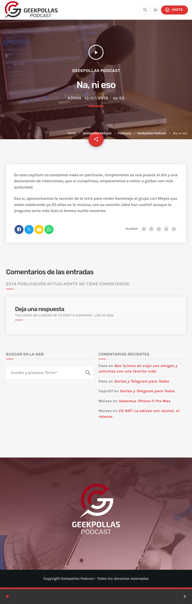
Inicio (72, 133)
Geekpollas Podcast (97, 133)
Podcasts (124, 133)
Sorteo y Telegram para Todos (141, 381)
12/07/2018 (96, 98)
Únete (174, 10)
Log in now (104, 316)
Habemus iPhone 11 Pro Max (144, 401)
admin (74, 98)
